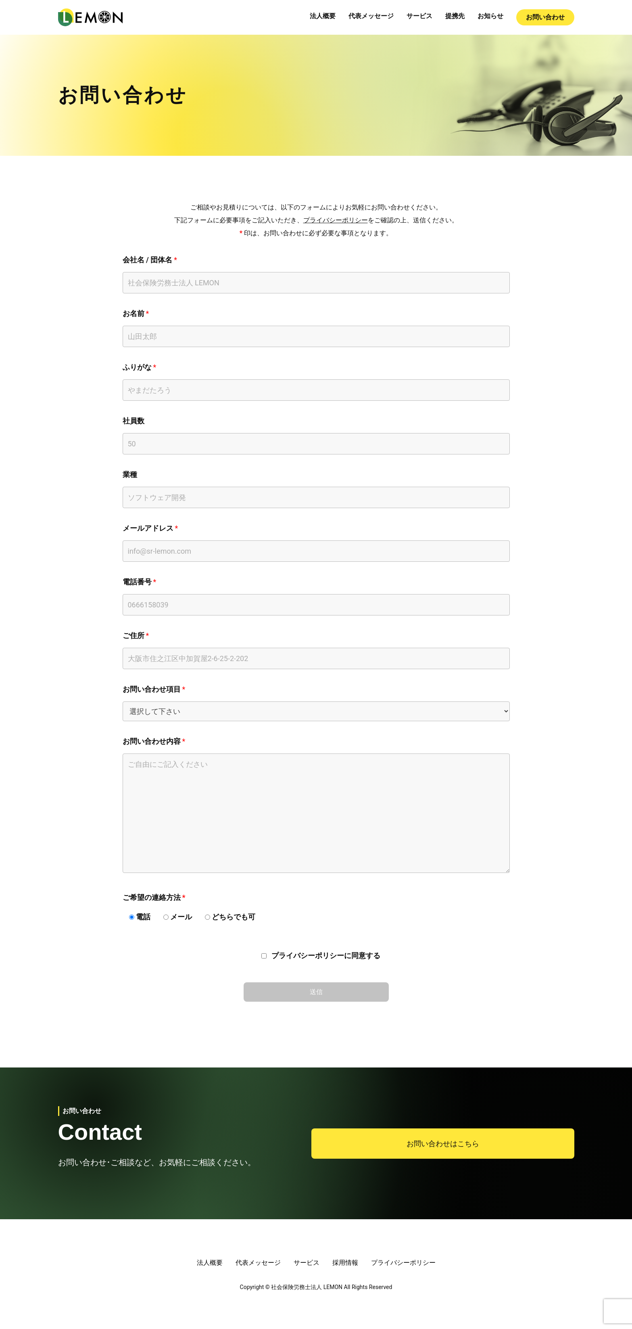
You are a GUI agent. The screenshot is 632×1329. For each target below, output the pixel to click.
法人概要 (323, 16)
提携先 (455, 16)
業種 (130, 474)
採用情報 (345, 1262)
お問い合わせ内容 (152, 741)
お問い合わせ (545, 17)
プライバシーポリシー (335, 220)
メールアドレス (148, 528)
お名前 (133, 313)
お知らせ (490, 16)
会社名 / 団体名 (148, 259)
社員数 (133, 420)
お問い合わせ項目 (152, 689)
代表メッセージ (371, 16)
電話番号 (137, 582)
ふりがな (137, 367)
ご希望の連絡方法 (152, 897)
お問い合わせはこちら (443, 1143)
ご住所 (133, 635)
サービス (419, 16)
